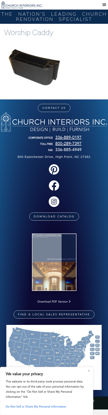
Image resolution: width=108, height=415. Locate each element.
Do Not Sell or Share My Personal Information (36, 406)
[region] (46, 391)
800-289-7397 (68, 143)
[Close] (88, 370)
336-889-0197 (68, 137)
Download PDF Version (54, 307)
